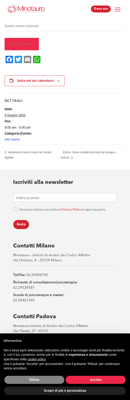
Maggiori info (21, 44)
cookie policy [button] (37, 359)
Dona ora (101, 8)
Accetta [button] (96, 380)
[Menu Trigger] (117, 9)
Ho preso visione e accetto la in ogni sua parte (62, 209)
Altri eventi (12, 139)
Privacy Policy (71, 209)
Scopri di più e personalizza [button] (65, 390)
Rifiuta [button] (34, 380)
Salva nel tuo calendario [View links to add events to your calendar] (35, 80)
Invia (21, 224)
